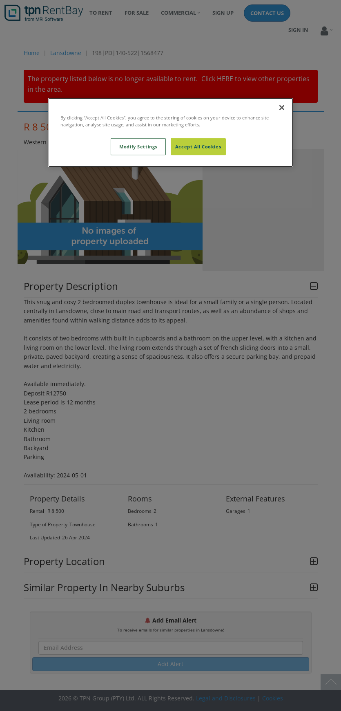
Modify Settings (138, 147)
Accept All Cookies (198, 147)
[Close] (282, 107)
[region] (170, 132)
